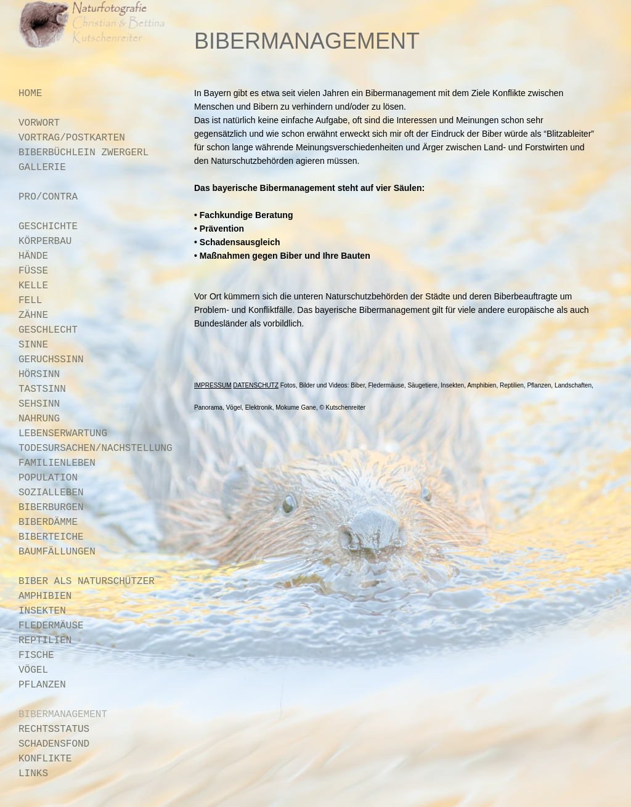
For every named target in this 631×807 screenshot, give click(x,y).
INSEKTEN (42, 611)
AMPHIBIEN (44, 596)
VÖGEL (33, 670)
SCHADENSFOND (53, 744)
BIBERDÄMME (48, 522)
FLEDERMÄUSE (51, 625)
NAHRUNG (39, 418)
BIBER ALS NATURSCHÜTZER (86, 581)
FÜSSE (33, 271)
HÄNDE (33, 256)
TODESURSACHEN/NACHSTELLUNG (95, 448)
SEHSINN (39, 404)
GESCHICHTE (48, 226)
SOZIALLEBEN (51, 492)
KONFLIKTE (44, 758)
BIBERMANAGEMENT (62, 714)
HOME (30, 93)
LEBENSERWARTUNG (62, 433)
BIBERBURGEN (51, 507)
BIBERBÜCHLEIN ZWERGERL (83, 152)
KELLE (33, 285)
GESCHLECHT (48, 330)
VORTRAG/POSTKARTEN (71, 138)
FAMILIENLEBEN (57, 463)
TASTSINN (42, 389)
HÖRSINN (39, 374)
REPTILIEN (44, 640)
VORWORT (39, 123)
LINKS (33, 773)
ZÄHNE (33, 315)
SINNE (33, 345)
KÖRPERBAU (44, 241)
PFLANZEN (42, 685)
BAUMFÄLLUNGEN (57, 552)
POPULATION (48, 478)
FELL (30, 300)
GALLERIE (42, 167)
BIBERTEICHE (51, 537)
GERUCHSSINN (51, 359)
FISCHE (36, 655)
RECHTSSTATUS (53, 729)
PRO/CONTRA (48, 197)
